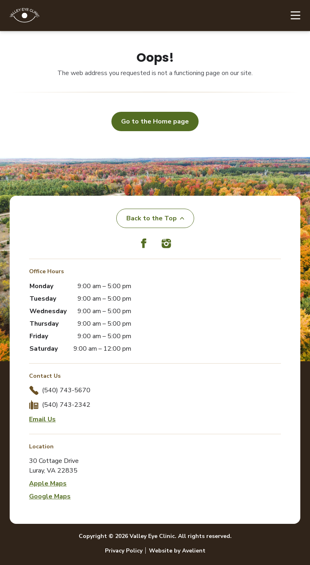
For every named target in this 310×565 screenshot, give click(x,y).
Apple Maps (48, 483)
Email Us (42, 419)
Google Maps (50, 496)
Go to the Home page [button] (155, 121)
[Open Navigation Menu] (291, 15)
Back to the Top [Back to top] (155, 218)
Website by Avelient (177, 551)
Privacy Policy (123, 551)
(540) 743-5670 (66, 390)
